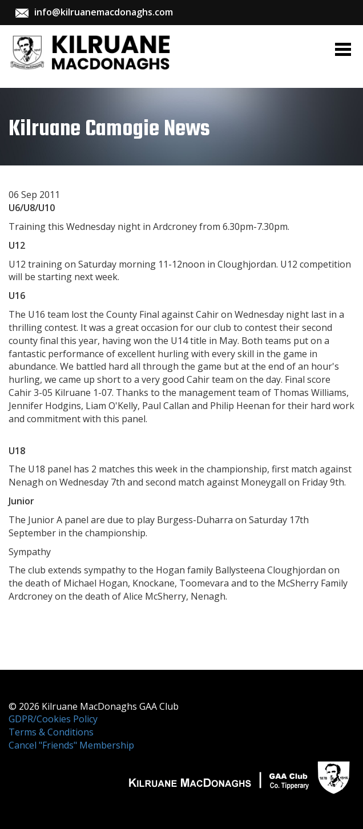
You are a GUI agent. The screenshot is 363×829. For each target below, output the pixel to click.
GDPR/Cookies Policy (53, 719)
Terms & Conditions (51, 732)
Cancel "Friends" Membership (71, 745)
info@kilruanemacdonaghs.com (103, 12)
